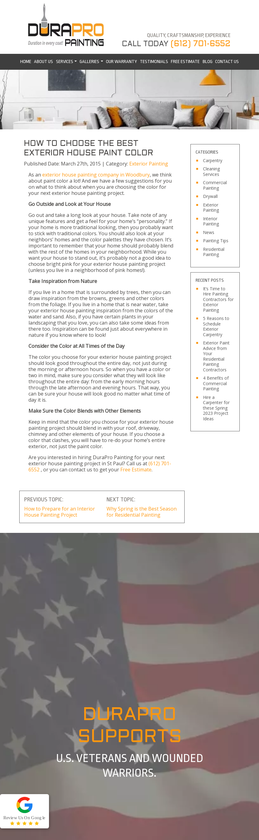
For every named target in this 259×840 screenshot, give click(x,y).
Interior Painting (211, 221)
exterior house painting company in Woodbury (96, 174)
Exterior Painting (148, 163)
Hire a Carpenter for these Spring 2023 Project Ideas (216, 408)
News (208, 232)
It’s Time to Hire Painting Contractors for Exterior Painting (218, 299)
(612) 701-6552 (201, 44)
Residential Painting (213, 252)
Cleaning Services (211, 171)
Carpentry (212, 160)
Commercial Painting (215, 185)
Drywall (210, 196)
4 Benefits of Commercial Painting (216, 383)
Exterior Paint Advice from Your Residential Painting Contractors (216, 356)
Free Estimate (136, 469)
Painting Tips (215, 240)
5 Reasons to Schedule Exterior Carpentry (216, 326)
